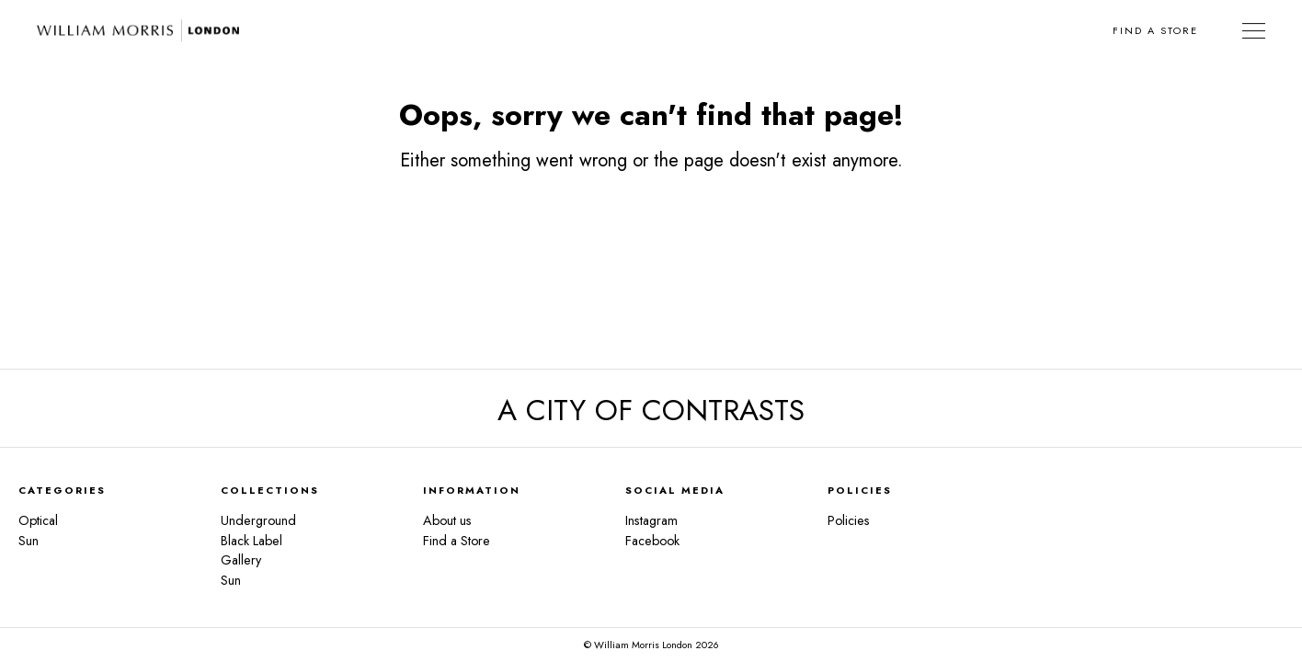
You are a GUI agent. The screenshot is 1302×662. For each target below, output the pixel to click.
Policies (849, 520)
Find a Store (1155, 30)
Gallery (241, 560)
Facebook (652, 540)
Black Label (251, 540)
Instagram (651, 520)
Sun (28, 540)
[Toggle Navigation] (1253, 30)
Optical (38, 520)
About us (447, 520)
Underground (258, 520)
